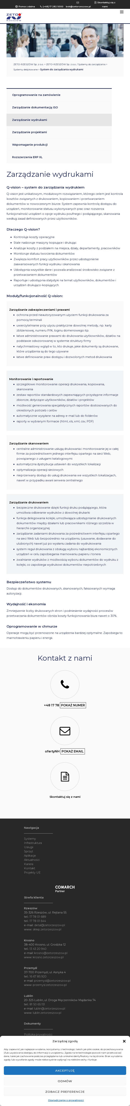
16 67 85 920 (38, 976)
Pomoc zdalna (27, 6)
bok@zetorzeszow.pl (78, 6)
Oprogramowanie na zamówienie (36, 95)
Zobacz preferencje (65, 1092)
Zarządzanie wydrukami (29, 120)
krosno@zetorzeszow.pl (50, 953)
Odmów (65, 1081)
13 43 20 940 (38, 949)
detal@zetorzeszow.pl (49, 925)
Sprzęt (28, 851)
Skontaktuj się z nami (65, 797)
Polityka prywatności (38, 1034)
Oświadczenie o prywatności (66, 1100)
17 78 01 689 (38, 916)
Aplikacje (30, 855)
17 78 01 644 (38, 921)
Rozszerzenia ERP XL (27, 157)
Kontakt (29, 868)
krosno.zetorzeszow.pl (48, 957)
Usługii (28, 847)
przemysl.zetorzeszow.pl (50, 985)
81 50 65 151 (37, 1004)
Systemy (30, 838)
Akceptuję (65, 1070)
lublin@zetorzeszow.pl (49, 1008)
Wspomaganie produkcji (30, 144)
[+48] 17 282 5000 (53, 6)
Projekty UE (32, 872)
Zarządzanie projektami (29, 132)
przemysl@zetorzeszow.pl (52, 980)
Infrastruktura (33, 843)
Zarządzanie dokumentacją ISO (35, 107)
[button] (124, 1041)
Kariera (28, 864)
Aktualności (32, 860)
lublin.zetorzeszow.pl (47, 1013)
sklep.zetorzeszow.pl (47, 929)
